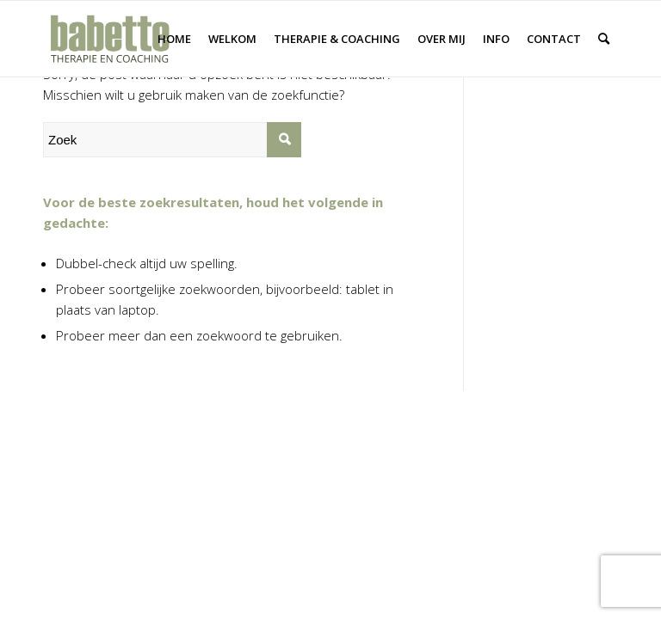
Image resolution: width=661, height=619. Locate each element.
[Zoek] (604, 39)
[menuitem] (174, 39)
